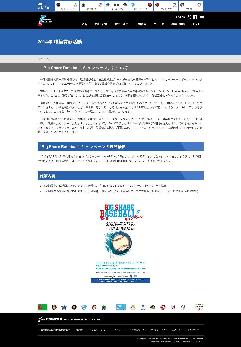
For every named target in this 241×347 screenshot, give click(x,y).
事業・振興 (178, 24)
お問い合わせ (121, 330)
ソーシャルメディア (173, 330)
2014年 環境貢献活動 (60, 41)
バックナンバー (47, 59)
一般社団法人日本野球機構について (55, 330)
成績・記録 (101, 24)
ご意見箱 (136, 330)
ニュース (158, 24)
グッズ (196, 24)
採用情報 (80, 330)
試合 (84, 24)
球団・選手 (121, 24)
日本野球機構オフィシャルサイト (53, 21)
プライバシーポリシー (99, 330)
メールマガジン (152, 330)
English (180, 17)
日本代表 (141, 24)
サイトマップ (193, 330)
